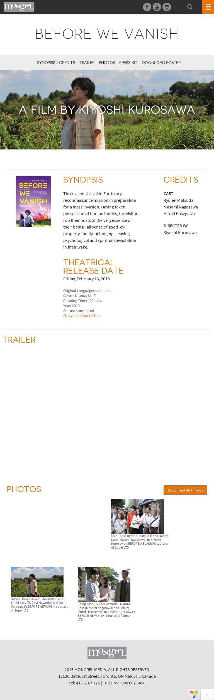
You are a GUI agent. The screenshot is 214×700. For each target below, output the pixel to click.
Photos (107, 63)
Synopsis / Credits (56, 63)
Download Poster (161, 63)
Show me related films (81, 315)
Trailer (86, 63)
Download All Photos (185, 490)
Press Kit (128, 63)
